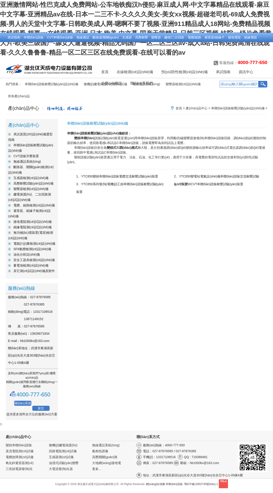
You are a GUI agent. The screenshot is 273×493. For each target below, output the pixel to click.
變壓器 (156, 37)
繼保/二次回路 (174, 37)
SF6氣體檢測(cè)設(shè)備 (32, 249)
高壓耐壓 (141, 37)
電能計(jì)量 (37, 47)
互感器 (127, 37)
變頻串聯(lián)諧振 (19, 445)
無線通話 (82, 37)
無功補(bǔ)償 (17, 47)
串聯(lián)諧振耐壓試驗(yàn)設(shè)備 (51, 84)
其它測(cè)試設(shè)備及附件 (34, 271)
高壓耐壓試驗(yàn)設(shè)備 (33, 183)
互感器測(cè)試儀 (61, 457)
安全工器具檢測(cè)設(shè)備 (34, 260)
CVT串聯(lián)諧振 (60, 37)
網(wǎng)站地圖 (155, 484)
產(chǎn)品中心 (196, 108)
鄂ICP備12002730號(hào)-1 (201, 484)
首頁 (105, 72)
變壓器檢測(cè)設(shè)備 (30, 189)
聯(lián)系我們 (22, 403)
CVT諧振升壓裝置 (26, 156)
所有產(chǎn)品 (19, 96)
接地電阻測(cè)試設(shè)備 (32, 221)
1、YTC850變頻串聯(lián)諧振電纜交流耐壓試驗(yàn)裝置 (117, 176)
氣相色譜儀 (100, 451)
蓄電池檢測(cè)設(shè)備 (30, 265)
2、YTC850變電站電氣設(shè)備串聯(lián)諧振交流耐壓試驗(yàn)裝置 (216, 177)
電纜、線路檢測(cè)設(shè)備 (34, 205)
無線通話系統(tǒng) (27, 161)
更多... (96, 469)
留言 (41, 408)
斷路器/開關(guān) (106, 37)
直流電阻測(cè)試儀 (19, 451)
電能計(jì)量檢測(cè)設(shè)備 (34, 243)
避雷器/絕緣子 (215, 37)
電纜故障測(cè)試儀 (19, 457)
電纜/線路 (194, 37)
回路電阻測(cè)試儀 (63, 451)
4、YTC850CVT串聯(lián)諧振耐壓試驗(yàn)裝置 (208, 184)
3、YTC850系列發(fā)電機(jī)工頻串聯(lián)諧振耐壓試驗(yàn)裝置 (119, 185)
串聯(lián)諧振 (33, 37)
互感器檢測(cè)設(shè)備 (30, 178)
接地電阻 (234, 37)
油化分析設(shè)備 (26, 254)
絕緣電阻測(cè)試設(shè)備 (32, 227)
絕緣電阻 (250, 37)
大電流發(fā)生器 (61, 469)
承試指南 (14, 37)
